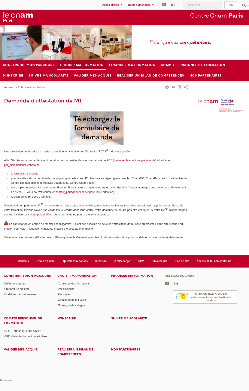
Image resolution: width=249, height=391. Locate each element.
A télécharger (122, 261)
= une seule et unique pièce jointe (134, 160)
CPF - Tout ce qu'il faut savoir (22, 330)
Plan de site (182, 261)
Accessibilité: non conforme (214, 261)
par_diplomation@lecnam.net (22, 165)
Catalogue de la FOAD (72, 299)
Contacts (23, 261)
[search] (202, 5)
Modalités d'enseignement (20, 294)
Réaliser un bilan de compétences (75, 352)
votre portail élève (41, 214)
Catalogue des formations (73, 283)
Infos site (101, 261)
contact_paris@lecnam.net (72, 192)
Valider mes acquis (21, 349)
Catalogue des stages (71, 305)
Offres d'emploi (46, 261)
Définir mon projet (15, 283)
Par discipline (66, 288)
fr (244, 5)
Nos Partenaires (125, 349)
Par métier (64, 294)
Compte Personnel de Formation (23, 321)
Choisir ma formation (77, 276)
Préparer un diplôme (17, 288)
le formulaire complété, (25, 173)
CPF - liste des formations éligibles (25, 336)
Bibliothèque (159, 261)
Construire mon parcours (27, 276)
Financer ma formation (132, 276)
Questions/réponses (75, 261)
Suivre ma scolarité (31, 87)
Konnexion (6, 380)
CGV (141, 261)
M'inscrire (66, 318)
